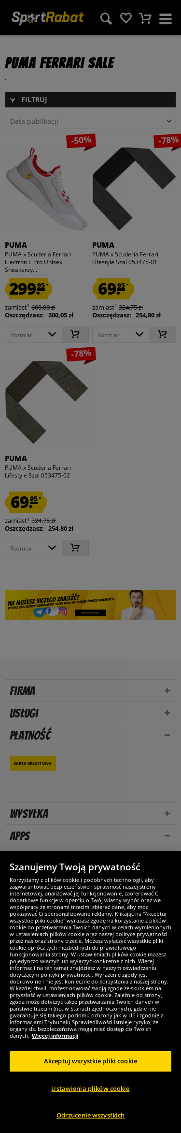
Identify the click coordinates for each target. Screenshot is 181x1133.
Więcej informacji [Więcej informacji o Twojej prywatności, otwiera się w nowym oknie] (55, 1035)
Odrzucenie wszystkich (90, 1115)
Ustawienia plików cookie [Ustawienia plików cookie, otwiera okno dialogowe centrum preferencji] (90, 1088)
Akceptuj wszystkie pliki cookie (90, 1061)
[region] (90, 992)
